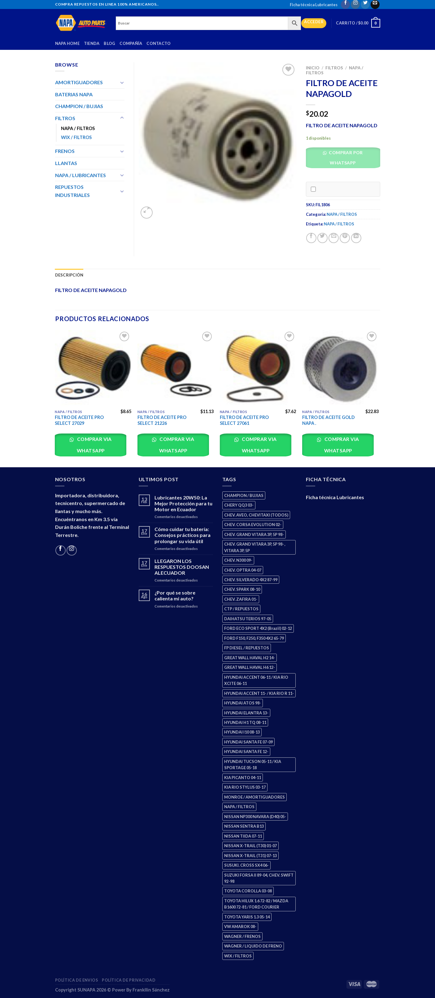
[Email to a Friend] (333, 238)
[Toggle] (122, 82)
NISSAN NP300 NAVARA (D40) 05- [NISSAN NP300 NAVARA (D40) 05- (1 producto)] (255, 816)
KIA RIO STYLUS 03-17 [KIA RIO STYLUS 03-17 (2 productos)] (245, 787)
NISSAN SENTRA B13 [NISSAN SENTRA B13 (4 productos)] (244, 826)
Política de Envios (76, 980)
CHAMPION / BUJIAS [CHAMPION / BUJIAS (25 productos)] (243, 495)
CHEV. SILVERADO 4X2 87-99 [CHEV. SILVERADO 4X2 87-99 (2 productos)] (250, 579)
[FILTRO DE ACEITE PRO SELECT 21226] (175, 368)
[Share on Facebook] (311, 238)
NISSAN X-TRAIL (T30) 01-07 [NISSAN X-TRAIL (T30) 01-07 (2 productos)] (250, 845)
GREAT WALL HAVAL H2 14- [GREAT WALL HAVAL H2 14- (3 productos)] (249, 657)
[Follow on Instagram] (355, 4)
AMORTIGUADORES (79, 82)
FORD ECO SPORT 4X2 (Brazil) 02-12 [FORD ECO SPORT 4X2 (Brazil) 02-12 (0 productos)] (258, 628)
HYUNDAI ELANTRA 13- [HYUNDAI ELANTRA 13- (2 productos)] (246, 712)
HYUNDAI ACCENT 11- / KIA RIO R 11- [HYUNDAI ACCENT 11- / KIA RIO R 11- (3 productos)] (259, 693)
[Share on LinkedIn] (356, 238)
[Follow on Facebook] (345, 4)
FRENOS (65, 151)
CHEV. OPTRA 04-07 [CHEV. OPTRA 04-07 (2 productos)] (242, 570)
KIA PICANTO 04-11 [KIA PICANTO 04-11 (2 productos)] (242, 777)
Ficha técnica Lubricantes (313, 4)
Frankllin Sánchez (151, 989)
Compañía (131, 43)
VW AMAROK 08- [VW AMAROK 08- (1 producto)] (240, 926)
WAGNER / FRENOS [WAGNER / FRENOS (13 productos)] (242, 936)
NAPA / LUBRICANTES (80, 175)
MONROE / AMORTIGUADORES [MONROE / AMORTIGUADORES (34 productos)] (254, 797)
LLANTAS (66, 163)
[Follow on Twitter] (365, 4)
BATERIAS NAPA (74, 94)
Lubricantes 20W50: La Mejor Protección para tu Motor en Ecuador (183, 503)
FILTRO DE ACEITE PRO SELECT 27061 (244, 420)
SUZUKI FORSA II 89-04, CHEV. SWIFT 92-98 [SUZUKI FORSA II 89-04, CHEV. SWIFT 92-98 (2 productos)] (259, 878)
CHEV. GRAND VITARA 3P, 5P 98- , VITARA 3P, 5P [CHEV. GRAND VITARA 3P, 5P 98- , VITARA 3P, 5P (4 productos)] (254, 547)
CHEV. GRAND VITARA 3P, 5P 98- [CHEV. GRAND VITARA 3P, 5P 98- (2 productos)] (254, 534)
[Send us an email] (375, 4)
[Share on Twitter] (322, 238)
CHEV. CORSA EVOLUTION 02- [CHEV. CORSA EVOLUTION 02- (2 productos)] (252, 524)
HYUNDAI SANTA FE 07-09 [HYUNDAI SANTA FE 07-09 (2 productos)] (248, 741)
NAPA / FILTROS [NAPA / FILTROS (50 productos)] (239, 806)
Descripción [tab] (69, 274)
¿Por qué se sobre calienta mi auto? (174, 595)
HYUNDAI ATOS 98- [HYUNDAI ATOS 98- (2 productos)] (242, 702)
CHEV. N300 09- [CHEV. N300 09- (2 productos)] (238, 560)
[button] (345, 159)
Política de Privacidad (128, 980)
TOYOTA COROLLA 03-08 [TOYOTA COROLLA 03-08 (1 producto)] (248, 890)
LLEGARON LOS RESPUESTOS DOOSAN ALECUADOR (181, 567)
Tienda (92, 43)
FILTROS (334, 67)
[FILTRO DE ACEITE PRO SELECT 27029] (93, 368)
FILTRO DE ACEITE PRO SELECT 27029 (79, 420)
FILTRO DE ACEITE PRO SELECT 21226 (161, 420)
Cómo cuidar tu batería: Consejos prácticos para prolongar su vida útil (182, 535)
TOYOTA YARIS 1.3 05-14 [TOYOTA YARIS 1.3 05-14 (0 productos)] (247, 916)
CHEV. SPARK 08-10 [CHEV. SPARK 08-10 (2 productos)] (242, 589)
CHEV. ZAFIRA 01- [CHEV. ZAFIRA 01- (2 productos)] (240, 599)
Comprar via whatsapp (94, 444)
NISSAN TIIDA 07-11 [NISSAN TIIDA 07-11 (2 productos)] (243, 836)
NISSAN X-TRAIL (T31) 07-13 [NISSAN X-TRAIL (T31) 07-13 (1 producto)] (250, 855)
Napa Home (67, 43)
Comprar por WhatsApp (345, 158)
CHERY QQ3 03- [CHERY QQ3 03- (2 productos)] (239, 505)
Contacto (158, 43)
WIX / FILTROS (76, 137)
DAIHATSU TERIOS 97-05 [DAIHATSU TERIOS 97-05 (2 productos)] (247, 618)
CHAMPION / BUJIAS (79, 106)
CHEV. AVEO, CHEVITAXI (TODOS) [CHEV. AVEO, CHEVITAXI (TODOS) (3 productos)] (256, 514)
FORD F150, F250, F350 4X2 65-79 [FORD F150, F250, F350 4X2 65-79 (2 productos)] (254, 638)
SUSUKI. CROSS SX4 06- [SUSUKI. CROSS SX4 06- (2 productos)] (246, 865)
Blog (109, 43)
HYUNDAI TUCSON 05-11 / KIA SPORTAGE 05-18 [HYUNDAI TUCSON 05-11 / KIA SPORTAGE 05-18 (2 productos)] (252, 764)
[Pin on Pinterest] (345, 238)
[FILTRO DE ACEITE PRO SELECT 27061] (258, 368)
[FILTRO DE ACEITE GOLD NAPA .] (340, 368)
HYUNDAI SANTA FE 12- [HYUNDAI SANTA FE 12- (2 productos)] (246, 751)
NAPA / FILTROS (342, 214)
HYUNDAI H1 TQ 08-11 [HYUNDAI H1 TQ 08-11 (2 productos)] (245, 722)
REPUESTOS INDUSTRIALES (72, 191)
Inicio (313, 67)
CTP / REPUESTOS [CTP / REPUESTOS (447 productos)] (241, 608)
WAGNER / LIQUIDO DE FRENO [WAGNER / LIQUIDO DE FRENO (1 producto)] (253, 946)
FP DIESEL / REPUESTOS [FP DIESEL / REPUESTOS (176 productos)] (246, 647)
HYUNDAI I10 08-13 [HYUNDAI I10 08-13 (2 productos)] (242, 732)
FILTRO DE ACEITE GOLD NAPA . (328, 420)
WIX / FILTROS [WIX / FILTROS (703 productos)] (238, 955)
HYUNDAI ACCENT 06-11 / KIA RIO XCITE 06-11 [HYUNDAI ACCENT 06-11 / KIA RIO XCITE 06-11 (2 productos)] (256, 680)
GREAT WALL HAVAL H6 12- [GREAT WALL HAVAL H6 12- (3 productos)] (249, 667)
